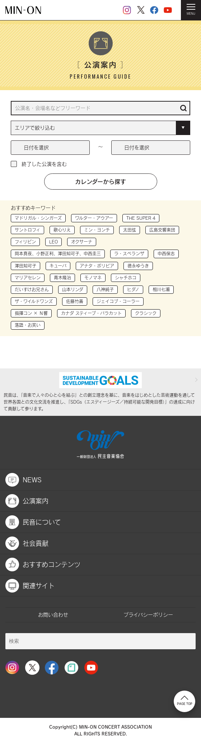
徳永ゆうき (138, 265)
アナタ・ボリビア (97, 265)
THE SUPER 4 (140, 217)
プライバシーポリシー (148, 615)
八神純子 (105, 289)
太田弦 (129, 229)
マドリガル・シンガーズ (38, 217)
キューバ (58, 265)
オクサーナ (81, 241)
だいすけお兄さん (32, 289)
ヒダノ (133, 289)
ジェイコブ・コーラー (118, 301)
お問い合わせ (53, 615)
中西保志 (166, 253)
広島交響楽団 (162, 229)
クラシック (145, 313)
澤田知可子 (25, 265)
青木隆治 (62, 277)
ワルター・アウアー (94, 217)
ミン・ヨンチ (97, 229)
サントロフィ (27, 229)
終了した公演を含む (44, 164)
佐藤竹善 (74, 301)
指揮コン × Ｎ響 (31, 313)
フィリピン (25, 241)
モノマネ (93, 277)
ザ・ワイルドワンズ (34, 301)
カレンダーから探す (100, 181)
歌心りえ (62, 229)
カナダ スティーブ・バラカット (91, 313)
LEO (53, 241)
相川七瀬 (161, 289)
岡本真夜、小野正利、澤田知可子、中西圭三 (58, 253)
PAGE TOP (184, 701)
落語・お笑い (28, 325)
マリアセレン (28, 277)
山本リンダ (72, 289)
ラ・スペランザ (129, 253)
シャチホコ (125, 277)
